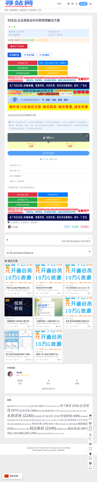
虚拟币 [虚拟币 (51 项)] (51, 461)
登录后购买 (48, 181)
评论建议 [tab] (45, 82)
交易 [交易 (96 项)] (33, 433)
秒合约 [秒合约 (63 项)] (25, 456)
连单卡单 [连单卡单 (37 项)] (60, 461)
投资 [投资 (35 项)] (48, 448)
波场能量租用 (21, 95)
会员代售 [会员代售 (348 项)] (28, 438)
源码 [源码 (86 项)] (73, 451)
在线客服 (67, 475)
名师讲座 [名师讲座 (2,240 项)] (20, 443)
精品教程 (14, 10)
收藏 (75, 254)
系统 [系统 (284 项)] (13, 460)
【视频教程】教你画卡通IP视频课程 (18, 349)
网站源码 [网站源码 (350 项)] (28, 460)
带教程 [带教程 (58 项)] (14, 447)
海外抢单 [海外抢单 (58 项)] (64, 451)
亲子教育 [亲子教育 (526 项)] (69, 433)
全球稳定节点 (21, 90)
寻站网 (13, 254)
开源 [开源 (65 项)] (22, 447)
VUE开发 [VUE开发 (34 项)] (25, 434)
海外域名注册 (48, 100)
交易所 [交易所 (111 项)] (43, 433)
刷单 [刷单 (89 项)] (41, 438)
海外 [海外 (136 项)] (54, 451)
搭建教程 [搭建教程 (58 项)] (20, 451)
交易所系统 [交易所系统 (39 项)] (54, 434)
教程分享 (10, 346)
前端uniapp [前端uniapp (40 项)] (65, 439)
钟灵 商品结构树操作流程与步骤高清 (78, 349)
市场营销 (40, 379)
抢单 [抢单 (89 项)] (64, 447)
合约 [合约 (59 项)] (83, 438)
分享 (67, 254)
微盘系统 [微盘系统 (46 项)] (39, 448)
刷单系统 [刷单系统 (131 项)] (52, 438)
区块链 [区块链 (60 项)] (75, 438)
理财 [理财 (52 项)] (17, 457)
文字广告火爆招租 (49, 232)
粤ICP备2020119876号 (40, 478)
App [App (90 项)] (11, 433)
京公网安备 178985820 (56, 478)
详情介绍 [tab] (14, 82)
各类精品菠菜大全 (49, 95)
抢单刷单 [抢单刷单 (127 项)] (75, 447)
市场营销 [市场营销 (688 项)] (70, 443)
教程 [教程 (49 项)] (28, 451)
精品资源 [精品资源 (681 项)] (78, 456)
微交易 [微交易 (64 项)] (31, 447)
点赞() (84, 254)
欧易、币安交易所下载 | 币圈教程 (48, 90)
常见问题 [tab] (30, 82)
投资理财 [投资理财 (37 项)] (55, 448)
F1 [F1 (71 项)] (18, 433)
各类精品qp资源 (21, 100)
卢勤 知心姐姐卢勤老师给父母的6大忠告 (18, 316)
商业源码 (40, 346)
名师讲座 (23, 10)
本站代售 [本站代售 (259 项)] (40, 451)
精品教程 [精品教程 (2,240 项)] (43, 455)
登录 (83, 4)
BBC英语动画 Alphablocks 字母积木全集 (77, 316)
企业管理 (32, 10)
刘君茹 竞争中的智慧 (44, 315)
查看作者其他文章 (48, 416)
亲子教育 (10, 313)
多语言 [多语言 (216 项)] (52, 443)
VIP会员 (31, 171)
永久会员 (70, 171)
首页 (6, 10)
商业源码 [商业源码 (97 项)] (39, 443)
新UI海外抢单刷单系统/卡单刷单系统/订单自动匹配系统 (18, 383)
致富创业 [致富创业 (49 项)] (41, 461)
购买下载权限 (17, 74)
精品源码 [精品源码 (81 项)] (62, 456)
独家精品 (10, 379)
